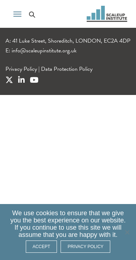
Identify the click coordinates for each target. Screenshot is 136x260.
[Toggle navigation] (17, 13)
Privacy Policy (21, 69)
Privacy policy (85, 246)
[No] (127, 232)
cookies (47, 213)
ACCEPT (41, 246)
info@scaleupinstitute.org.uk (44, 50)
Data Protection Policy (66, 69)
